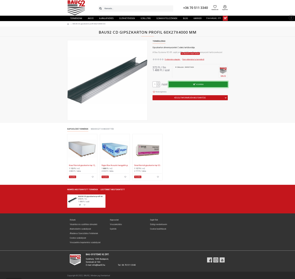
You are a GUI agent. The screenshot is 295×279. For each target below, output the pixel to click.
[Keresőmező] (138, 8)
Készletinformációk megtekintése (190, 98)
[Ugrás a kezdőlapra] (68, 24)
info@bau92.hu (98, 265)
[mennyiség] (156, 84)
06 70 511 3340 (129, 265)
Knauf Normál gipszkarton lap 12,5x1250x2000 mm (83, 165)
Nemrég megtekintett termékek (82, 190)
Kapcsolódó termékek (77, 129)
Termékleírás (159, 41)
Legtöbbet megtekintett (112, 190)
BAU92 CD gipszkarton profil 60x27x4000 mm (91, 196)
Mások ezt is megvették (102, 129)
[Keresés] (100, 8)
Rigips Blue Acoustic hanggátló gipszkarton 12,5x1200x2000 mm (115, 165)
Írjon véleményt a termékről (193, 59)
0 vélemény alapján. (172, 59)
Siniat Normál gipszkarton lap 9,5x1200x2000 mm (148, 165)
